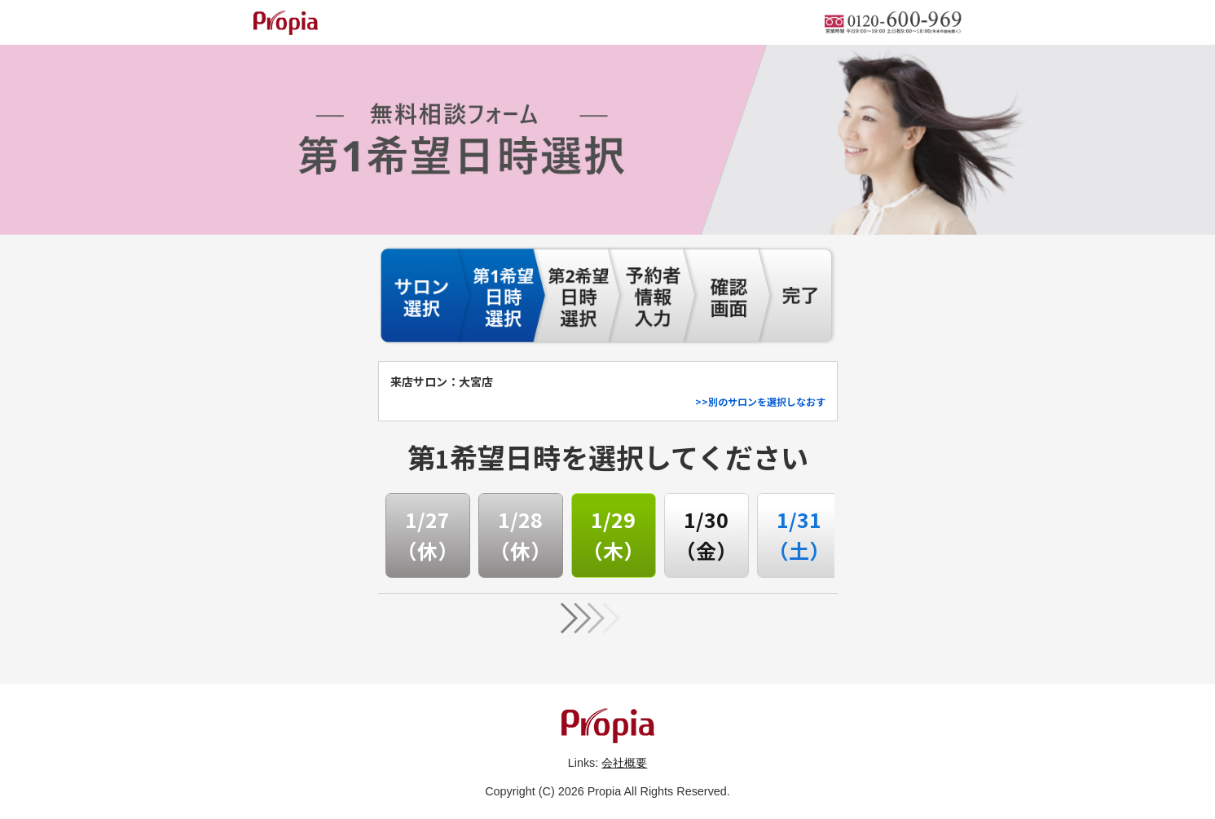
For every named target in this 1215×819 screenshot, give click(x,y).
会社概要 (624, 762)
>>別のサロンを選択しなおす (760, 401)
